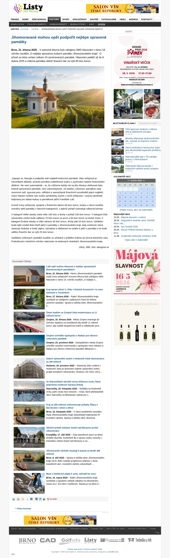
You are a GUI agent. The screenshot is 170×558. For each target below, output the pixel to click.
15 (141, 197)
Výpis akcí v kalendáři (136, 239)
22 (141, 201)
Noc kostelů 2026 (129, 226)
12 (125, 197)
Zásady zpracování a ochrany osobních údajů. (85, 549)
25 (120, 205)
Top (157, 533)
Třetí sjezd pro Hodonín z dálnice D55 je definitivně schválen (141, 130)
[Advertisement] (60, 152)
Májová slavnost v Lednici (133, 217)
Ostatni (34, 29)
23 (147, 201)
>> (143, 180)
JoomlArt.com (113, 552)
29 (141, 205)
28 (136, 205)
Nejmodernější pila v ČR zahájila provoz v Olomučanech (141, 158)
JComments (105, 512)
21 (136, 201)
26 (125, 205)
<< (129, 180)
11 (120, 197)
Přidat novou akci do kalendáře (136, 209)
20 (131, 201)
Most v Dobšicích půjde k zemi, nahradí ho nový (71, 474)
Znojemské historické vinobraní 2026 (138, 236)
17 (153, 197)
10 (153, 193)
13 (131, 197)
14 (136, 197)
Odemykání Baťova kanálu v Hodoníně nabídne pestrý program (141, 167)
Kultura (24, 29)
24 (153, 201)
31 (153, 205)
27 (131, 205)
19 (125, 201)
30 (147, 205)
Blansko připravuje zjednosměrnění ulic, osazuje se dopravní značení (142, 139)
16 (147, 197)
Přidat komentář (24, 509)
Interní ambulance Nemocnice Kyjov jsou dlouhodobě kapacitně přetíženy (143, 148)
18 (120, 201)
